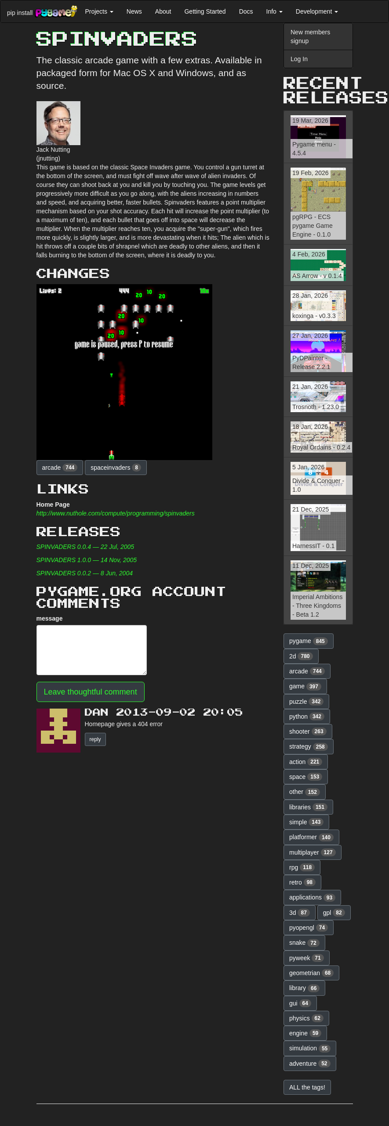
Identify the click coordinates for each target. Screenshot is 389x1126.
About (163, 11)
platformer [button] (311, 837)
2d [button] (301, 656)
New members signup (310, 36)
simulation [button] (310, 1049)
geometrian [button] (311, 973)
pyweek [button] (306, 958)
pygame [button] (308, 641)
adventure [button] (310, 1064)
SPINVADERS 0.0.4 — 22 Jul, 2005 (85, 546)
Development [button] (317, 11)
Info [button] (274, 11)
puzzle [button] (306, 702)
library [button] (304, 988)
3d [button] (299, 913)
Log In (299, 58)
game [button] (305, 687)
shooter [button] (308, 731)
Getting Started (204, 11)
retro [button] (302, 882)
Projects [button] (99, 11)
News (134, 11)
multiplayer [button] (312, 852)
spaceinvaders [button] (116, 468)
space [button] (305, 777)
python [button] (306, 716)
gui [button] (300, 1003)
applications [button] (312, 898)
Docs (246, 11)
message (49, 618)
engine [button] (305, 1033)
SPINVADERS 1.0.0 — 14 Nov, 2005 (86, 559)
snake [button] (304, 943)
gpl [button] (334, 913)
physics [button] (306, 1018)
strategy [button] (308, 747)
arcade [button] (60, 468)
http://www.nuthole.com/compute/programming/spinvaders (115, 513)
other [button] (304, 792)
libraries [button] (308, 807)
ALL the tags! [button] (307, 1087)
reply (95, 739)
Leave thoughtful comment (90, 691)
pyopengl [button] (308, 928)
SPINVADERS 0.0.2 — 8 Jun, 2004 (84, 573)
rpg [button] (302, 867)
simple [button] (306, 822)
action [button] (305, 762)
